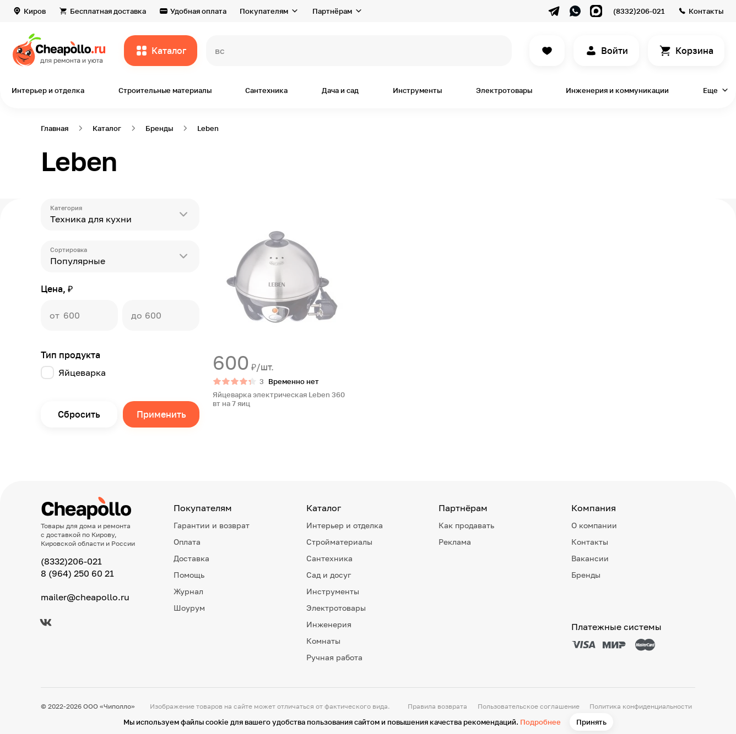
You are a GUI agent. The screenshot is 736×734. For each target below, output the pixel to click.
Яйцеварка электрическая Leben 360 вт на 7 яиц (279, 399)
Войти (614, 50)
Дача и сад (340, 90)
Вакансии (590, 558)
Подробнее (540, 721)
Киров (35, 11)
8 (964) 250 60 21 (77, 573)
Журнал (188, 591)
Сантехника (266, 90)
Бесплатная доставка (108, 11)
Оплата (187, 541)
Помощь (189, 574)
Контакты (706, 11)
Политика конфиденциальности (640, 706)
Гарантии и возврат (212, 525)
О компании (594, 525)
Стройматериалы (339, 541)
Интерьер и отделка (48, 90)
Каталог (168, 50)
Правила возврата (437, 706)
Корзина (694, 50)
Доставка (191, 558)
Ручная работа (334, 657)
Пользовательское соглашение (529, 706)
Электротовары (504, 90)
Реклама (455, 541)
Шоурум (189, 607)
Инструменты (417, 90)
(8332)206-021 (638, 11)
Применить (161, 414)
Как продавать (466, 525)
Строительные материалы (165, 90)
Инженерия (328, 624)
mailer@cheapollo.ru (85, 596)
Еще (710, 90)
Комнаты (323, 640)
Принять (591, 721)
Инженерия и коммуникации (617, 90)
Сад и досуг (328, 574)
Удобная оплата (198, 11)
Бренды (585, 574)
